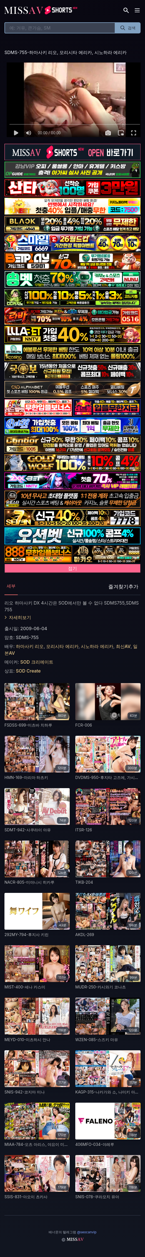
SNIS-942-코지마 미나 (24, 1092)
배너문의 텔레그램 (73, 1232)
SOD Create (28, 671)
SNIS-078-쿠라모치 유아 (97, 1196)
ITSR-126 (83, 829)
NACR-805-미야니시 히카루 (29, 882)
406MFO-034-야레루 (94, 1144)
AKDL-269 (84, 934)
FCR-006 (83, 725)
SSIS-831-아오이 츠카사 (26, 1196)
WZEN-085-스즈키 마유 (96, 1039)
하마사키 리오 (30, 646)
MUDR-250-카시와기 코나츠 (100, 987)
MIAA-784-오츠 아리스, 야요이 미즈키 (38, 1144)
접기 (72, 568)
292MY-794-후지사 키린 (26, 934)
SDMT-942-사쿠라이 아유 (27, 829)
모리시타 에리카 (62, 646)
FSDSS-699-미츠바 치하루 (28, 725)
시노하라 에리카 (96, 646)
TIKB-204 (84, 882)
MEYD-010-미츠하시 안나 (27, 1039)
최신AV (122, 646)
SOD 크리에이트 (36, 662)
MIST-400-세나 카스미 (24, 987)
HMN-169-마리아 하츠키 (26, 777)
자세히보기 (17, 617)
